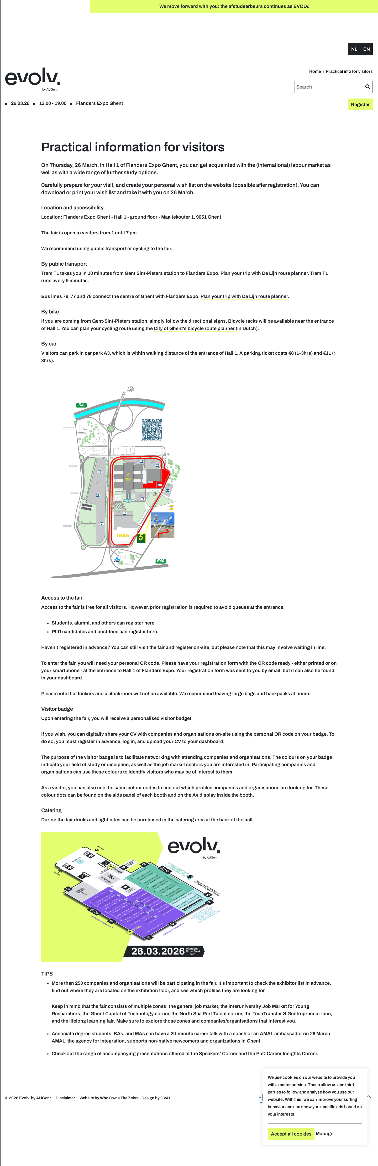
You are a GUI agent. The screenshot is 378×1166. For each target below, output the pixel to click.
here (232, 618)
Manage (324, 1133)
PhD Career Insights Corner (164, 1115)
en (366, 22)
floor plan (60, 31)
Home (315, 45)
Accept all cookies (291, 1134)
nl (354, 22)
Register (36, 31)
